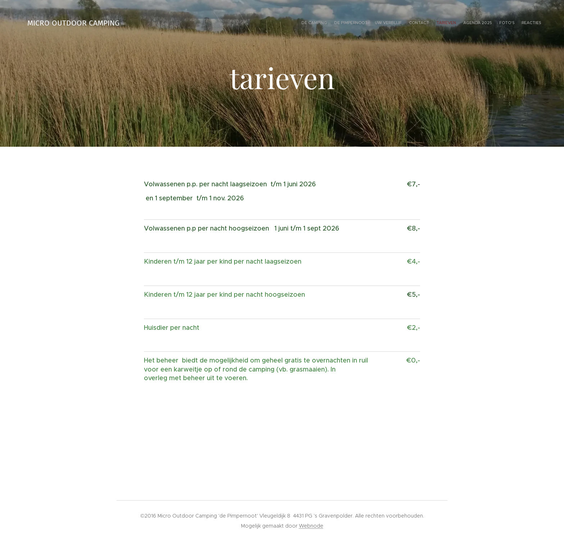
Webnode (311, 526)
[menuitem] (491, 23)
